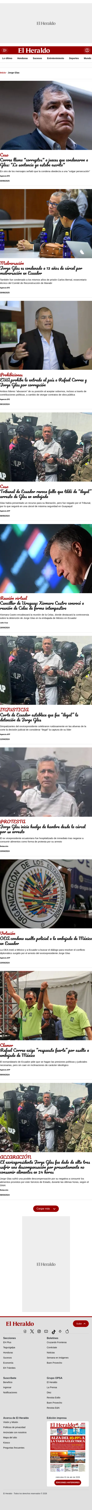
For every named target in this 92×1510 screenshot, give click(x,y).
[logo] (31, 1323)
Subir (80, 1323)
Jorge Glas (13, 72)
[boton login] (87, 50)
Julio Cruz (4, 623)
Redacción (4, 846)
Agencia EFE (5, 176)
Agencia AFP (5, 511)
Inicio (3, 72)
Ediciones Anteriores (68, 1482)
